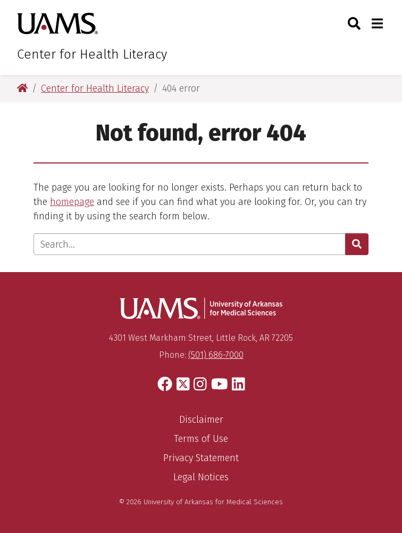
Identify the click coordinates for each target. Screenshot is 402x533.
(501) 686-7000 (216, 355)
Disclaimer (201, 419)
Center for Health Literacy (92, 54)
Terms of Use (201, 439)
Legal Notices (201, 477)
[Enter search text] (190, 244)
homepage (72, 202)
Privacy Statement (201, 458)
